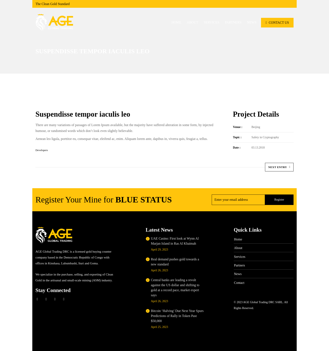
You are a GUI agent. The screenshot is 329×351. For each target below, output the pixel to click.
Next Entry (279, 167)
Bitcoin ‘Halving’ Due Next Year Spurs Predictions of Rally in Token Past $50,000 (177, 316)
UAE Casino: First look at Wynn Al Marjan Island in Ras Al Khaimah (175, 241)
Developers (41, 150)
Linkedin (55, 299)
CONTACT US (277, 22)
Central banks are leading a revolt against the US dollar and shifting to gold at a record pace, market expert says (175, 287)
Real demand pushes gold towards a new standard (175, 261)
